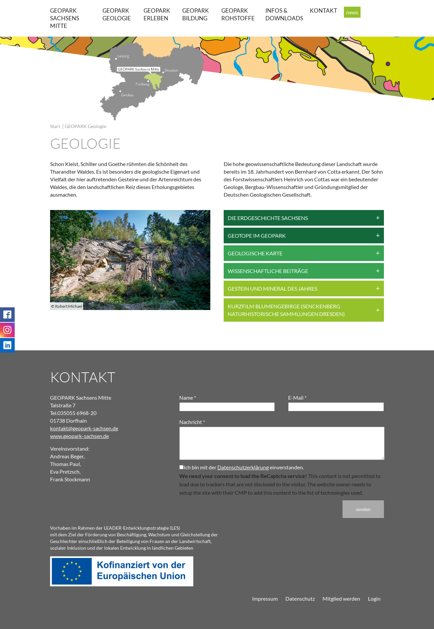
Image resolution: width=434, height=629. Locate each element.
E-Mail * (297, 397)
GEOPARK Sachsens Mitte (64, 18)
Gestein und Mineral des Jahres (272, 288)
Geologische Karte (255, 253)
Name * (187, 397)
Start (55, 126)
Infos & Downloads (284, 14)
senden (363, 509)
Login (374, 598)
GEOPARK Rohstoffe (238, 14)
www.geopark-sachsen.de (79, 436)
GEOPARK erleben (157, 14)
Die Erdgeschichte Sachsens (268, 218)
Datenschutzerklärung (243, 467)
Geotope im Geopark (257, 235)
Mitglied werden (341, 598)
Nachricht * (192, 422)
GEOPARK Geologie (116, 14)
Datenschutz (300, 598)
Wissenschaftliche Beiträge (268, 271)
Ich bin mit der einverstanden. (241, 467)
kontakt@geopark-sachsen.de (84, 428)
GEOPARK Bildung (195, 14)
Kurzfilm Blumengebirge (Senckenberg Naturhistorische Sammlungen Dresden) (286, 310)
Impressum (265, 598)
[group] (130, 260)
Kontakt (323, 10)
